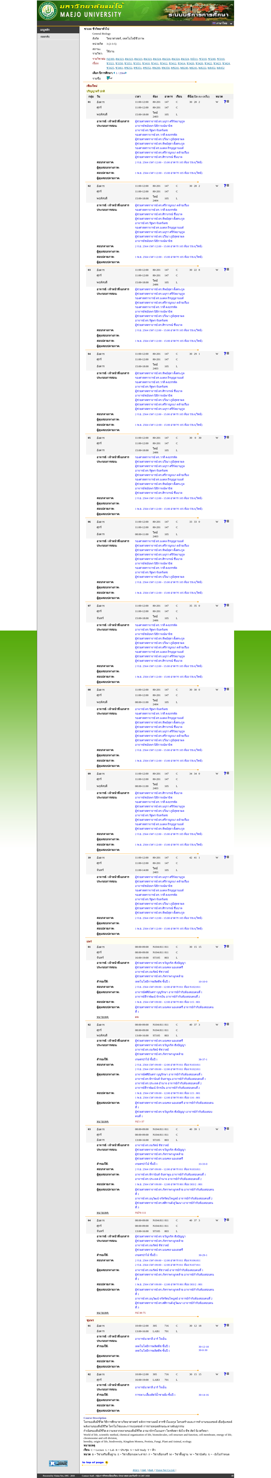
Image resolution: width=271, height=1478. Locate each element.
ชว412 (164, 63)
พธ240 (184, 67)
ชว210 (203, 58)
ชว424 (226, 63)
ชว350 (119, 63)
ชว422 (208, 63)
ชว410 (146, 63)
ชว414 (181, 63)
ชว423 (217, 63)
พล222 (202, 67)
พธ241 (193, 67)
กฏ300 (110, 58)
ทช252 (128, 67)
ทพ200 (156, 67)
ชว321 (110, 63)
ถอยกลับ (45, 36)
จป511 (194, 58)
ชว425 (110, 67)
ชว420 (190, 63)
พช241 (175, 67)
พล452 (211, 67)
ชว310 (221, 58)
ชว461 (119, 67)
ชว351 (128, 63)
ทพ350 (166, 67)
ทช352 (147, 67)
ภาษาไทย (220, 23)
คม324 (157, 58)
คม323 (120, 58)
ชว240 (212, 58)
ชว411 (154, 63)
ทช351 (138, 67)
